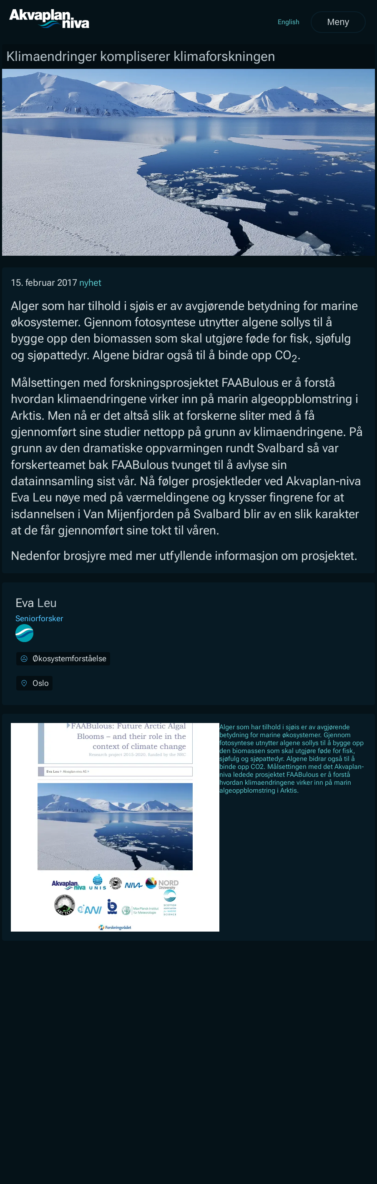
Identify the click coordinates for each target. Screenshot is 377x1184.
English (288, 22)
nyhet (90, 282)
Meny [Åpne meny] (338, 22)
